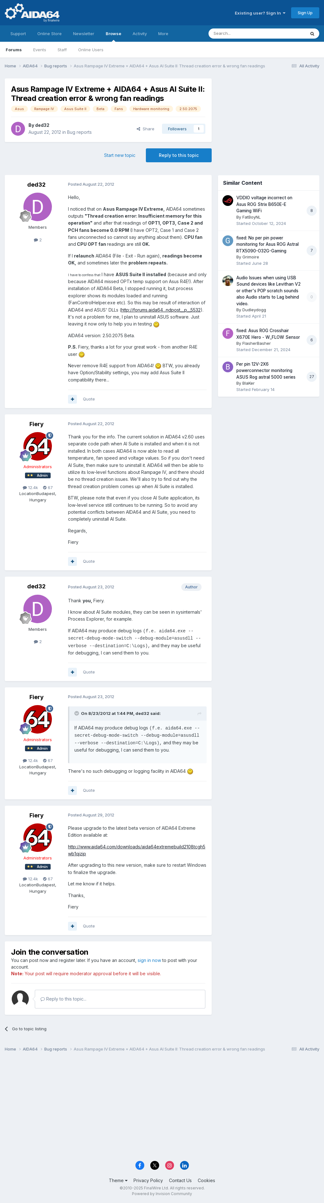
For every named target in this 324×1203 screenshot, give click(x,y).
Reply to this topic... (63, 998)
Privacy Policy (148, 1180)
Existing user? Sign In (260, 13)
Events (39, 49)
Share (145, 128)
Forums (14, 49)
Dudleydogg (254, 309)
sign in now (149, 960)
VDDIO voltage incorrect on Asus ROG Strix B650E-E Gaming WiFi (264, 204)
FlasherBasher (256, 343)
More (163, 33)
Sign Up (305, 12)
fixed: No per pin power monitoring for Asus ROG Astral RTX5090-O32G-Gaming (267, 244)
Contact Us (180, 1180)
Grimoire (250, 256)
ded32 (42, 125)
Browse (113, 36)
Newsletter (83, 33)
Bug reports (79, 132)
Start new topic (119, 155)
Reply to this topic (179, 155)
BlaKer (248, 383)
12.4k (30, 487)
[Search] (241, 33)
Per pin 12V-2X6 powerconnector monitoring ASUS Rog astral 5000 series (266, 371)
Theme (118, 1180)
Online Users (90, 49)
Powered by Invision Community (162, 1193)
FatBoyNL (251, 217)
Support (18, 33)
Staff (62, 49)
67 (48, 487)
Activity (140, 33)
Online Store (49, 33)
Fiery (36, 424)
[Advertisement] (268, 120)
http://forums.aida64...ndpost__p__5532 (161, 310)
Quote (89, 398)
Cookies (206, 1180)
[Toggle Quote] (77, 713)
